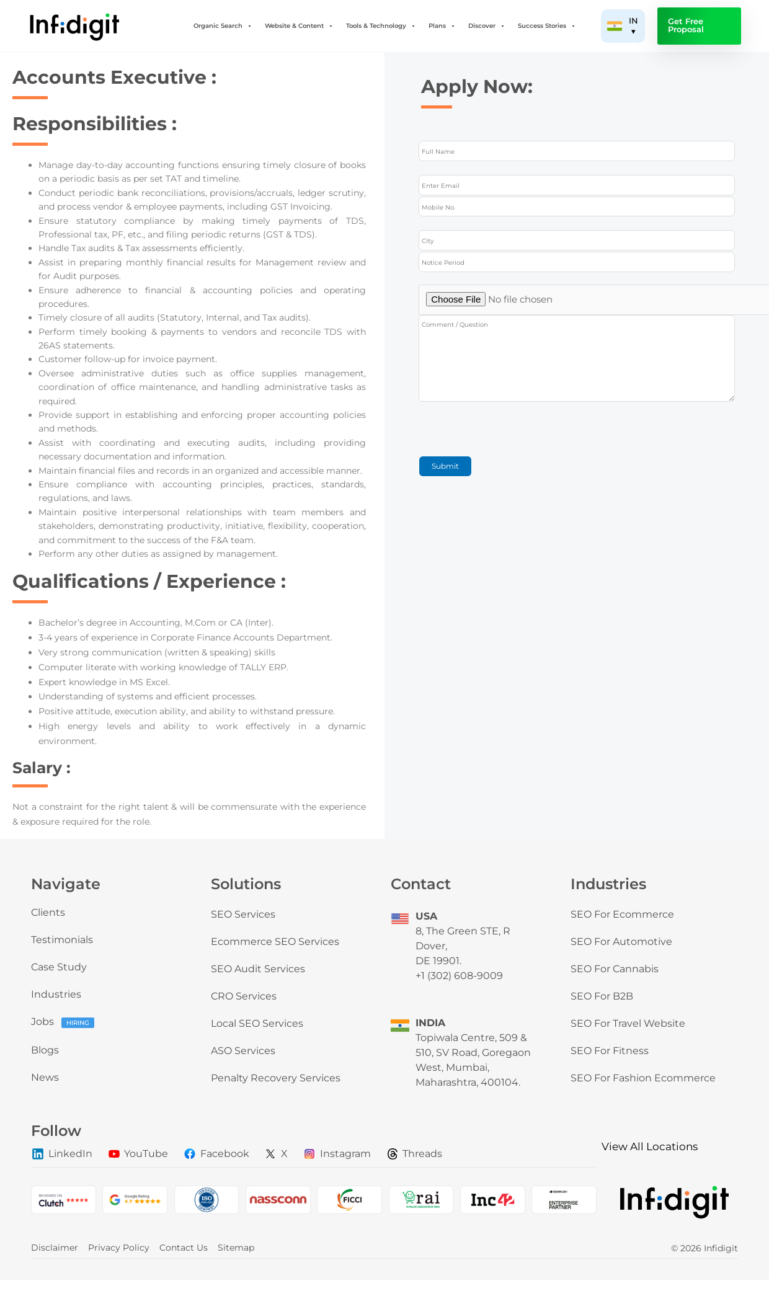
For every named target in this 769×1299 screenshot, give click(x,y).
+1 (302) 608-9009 (459, 976)
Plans (442, 26)
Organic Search (222, 26)
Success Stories (547, 26)
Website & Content (299, 26)
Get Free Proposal (686, 25)
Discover (486, 26)
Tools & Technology (381, 26)
